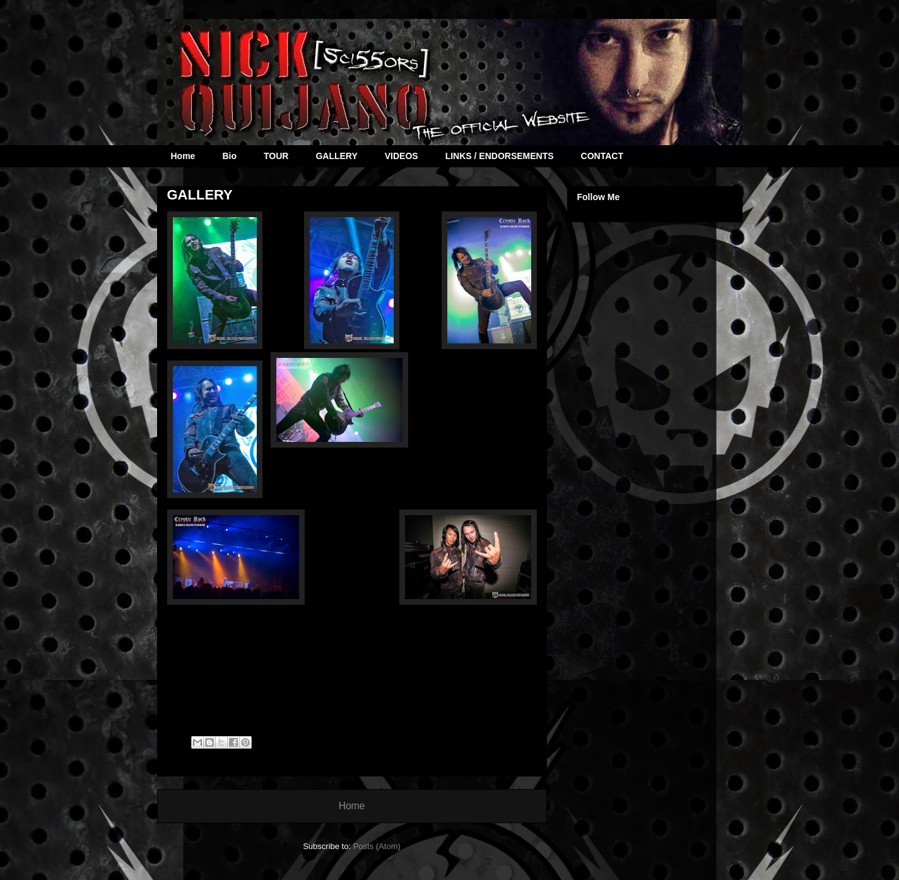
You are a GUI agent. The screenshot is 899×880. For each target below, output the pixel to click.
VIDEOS (401, 156)
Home (183, 156)
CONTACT (602, 156)
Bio (229, 156)
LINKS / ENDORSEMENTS (499, 156)
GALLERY (336, 156)
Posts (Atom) (377, 846)
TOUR (276, 156)
